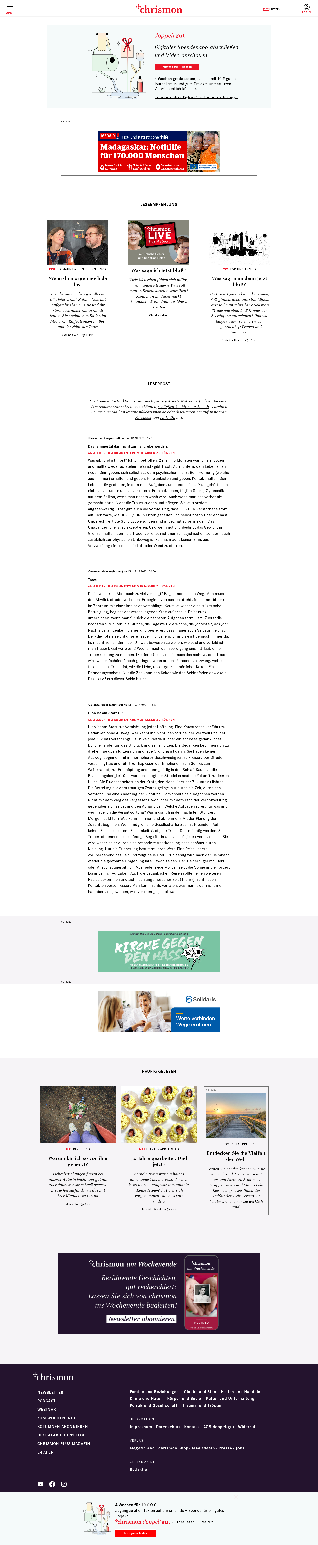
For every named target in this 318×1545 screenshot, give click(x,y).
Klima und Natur (146, 1398)
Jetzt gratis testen (135, 1533)
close (236, 1497)
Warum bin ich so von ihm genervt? (77, 1161)
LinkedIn (167, 417)
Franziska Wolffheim (154, 1209)
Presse (225, 1448)
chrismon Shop (173, 1448)
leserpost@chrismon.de (146, 412)
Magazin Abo (142, 1448)
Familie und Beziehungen (154, 1391)
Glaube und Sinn (200, 1391)
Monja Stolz (73, 1204)
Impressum (141, 1426)
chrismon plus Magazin (63, 1443)
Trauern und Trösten (202, 1405)
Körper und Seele (184, 1398)
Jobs (240, 1448)
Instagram (218, 412)
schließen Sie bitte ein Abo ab (183, 407)
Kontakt (192, 1426)
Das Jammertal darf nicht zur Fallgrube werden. (128, 446)
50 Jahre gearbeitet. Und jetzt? (159, 1161)
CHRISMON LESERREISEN (236, 1144)
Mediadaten (203, 1448)
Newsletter (50, 1392)
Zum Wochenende (56, 1418)
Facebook (143, 417)
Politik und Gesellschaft (153, 1405)
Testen (271, 9)
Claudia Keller (158, 315)
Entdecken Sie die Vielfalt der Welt (236, 1156)
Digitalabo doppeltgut (62, 1435)
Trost (92, 579)
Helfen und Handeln (240, 1391)
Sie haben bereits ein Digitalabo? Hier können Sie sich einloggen (196, 97)
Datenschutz (168, 1426)
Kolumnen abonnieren (62, 1426)
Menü (10, 13)
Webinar (46, 1409)
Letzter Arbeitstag (162, 1149)
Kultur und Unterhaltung (230, 1398)
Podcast (46, 1401)
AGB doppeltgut (218, 1426)
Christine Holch (232, 340)
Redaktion (140, 1469)
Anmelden (306, 9)
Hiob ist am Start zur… (107, 713)
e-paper (45, 1452)
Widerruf (247, 1426)
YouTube (40, 1484)
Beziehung (81, 1149)
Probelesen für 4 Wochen (177, 67)
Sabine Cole (70, 335)
